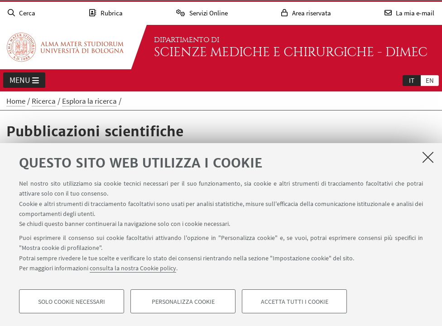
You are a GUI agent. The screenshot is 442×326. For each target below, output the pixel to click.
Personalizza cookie (183, 301)
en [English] (430, 80)
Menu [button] (24, 80)
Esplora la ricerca (89, 101)
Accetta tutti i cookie (294, 301)
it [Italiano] (411, 80)
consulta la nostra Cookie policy (133, 268)
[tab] (412, 80)
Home (15, 101)
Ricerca (44, 101)
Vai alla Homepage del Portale (65, 47)
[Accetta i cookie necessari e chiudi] (428, 157)
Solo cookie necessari (71, 301)
